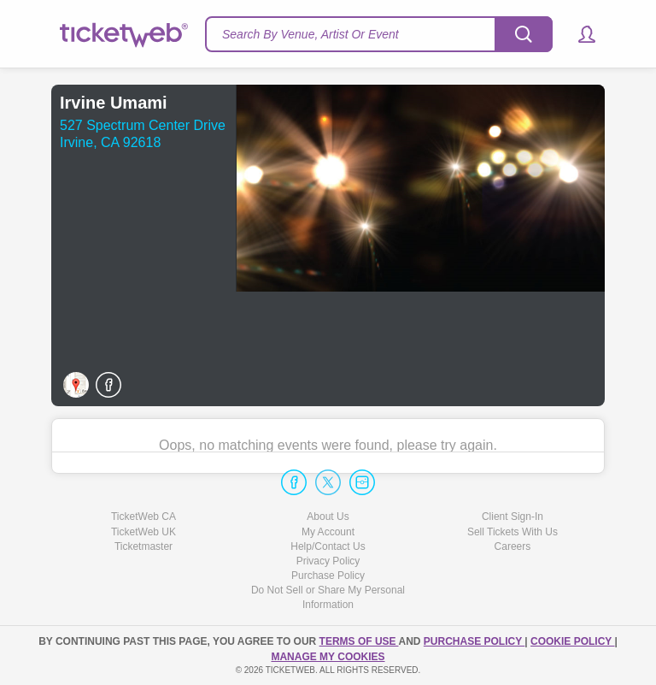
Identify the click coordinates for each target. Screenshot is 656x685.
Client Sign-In (512, 517)
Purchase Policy (328, 576)
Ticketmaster (143, 546)
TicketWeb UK (143, 532)
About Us (327, 517)
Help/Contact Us (327, 546)
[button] (578, 34)
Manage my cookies (327, 657)
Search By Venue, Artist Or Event (310, 34)
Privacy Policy (328, 561)
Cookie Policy (572, 641)
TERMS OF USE (359, 641)
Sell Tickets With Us (512, 532)
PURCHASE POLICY (474, 641)
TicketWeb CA (143, 517)
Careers (513, 546)
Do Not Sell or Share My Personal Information (328, 597)
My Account (328, 532)
